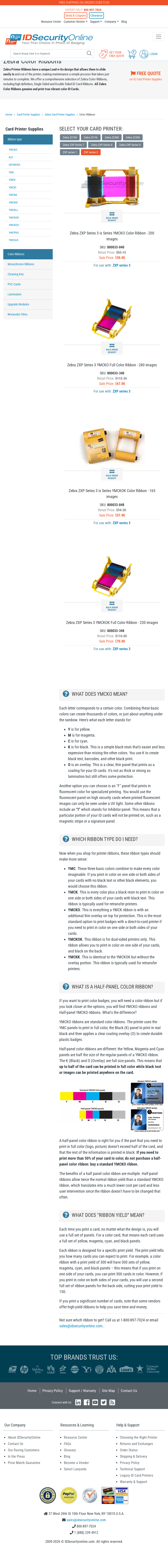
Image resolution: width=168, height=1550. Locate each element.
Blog (124, 21)
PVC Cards (14, 284)
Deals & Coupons (75, 15)
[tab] (28, 130)
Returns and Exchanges (136, 1444)
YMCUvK (13, 240)
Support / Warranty (82, 1390)
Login (149, 54)
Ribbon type (15, 139)
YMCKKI (13, 202)
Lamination (14, 294)
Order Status (129, 1450)
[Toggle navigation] (158, 36)
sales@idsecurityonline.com (81, 1326)
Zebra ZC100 (70, 137)
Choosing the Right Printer (138, 1437)
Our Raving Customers (23, 1450)
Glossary (70, 1450)
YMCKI (12, 187)
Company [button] (110, 21)
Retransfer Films (17, 314)
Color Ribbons (16, 254)
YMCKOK (14, 217)
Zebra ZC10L (91, 137)
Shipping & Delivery (133, 1456)
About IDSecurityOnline (24, 1437)
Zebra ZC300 (112, 137)
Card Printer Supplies (24, 129)
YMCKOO (14, 225)
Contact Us (129, 1390)
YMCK (12, 179)
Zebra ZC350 (133, 137)
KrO (11, 157)
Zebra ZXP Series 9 (129, 144)
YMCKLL (13, 210)
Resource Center (51, 21)
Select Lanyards (75, 1469)
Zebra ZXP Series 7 (73, 144)
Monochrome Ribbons (21, 264)
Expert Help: (83, 10)
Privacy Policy (52, 1390)
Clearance (96, 15)
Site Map (108, 1390)
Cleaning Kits (16, 274)
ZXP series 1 (70, 152)
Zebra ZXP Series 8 (101, 144)
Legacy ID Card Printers (136, 1475)
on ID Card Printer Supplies (146, 75)
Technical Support (132, 1469)
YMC (11, 172)
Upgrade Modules (18, 304)
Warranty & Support (133, 1482)
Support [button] (95, 21)
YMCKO (13, 149)
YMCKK (13, 194)
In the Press (16, 1456)
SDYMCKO (14, 164)
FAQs (67, 1444)
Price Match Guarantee (24, 1463)
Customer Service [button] (74, 21)
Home (32, 1390)
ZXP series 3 (91, 152)
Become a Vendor (76, 1463)
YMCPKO (14, 232)
